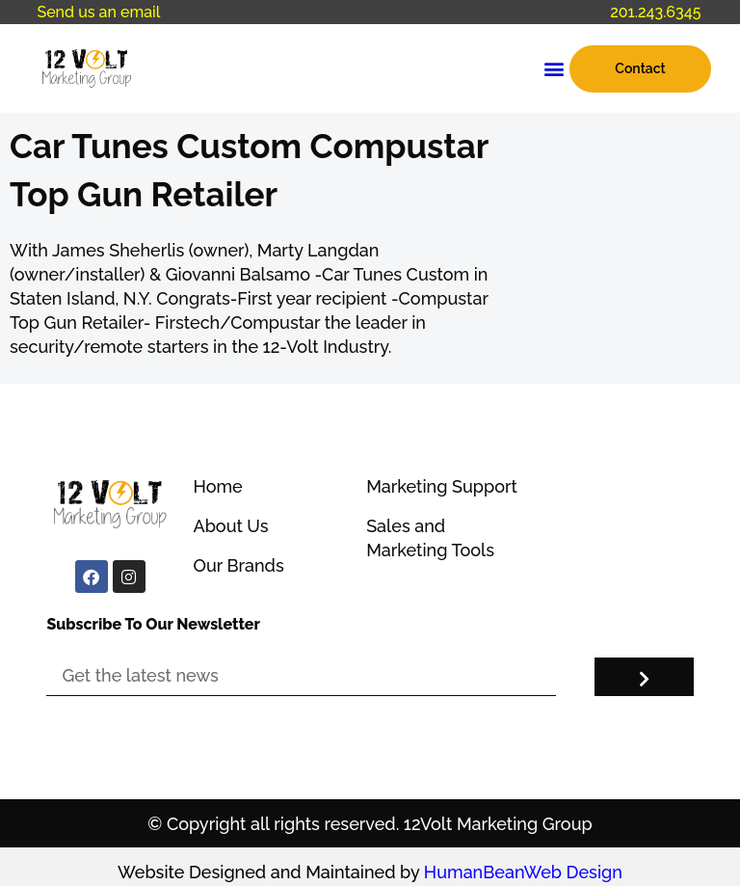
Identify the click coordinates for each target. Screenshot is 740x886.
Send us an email (98, 12)
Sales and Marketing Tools (430, 538)
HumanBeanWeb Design (523, 872)
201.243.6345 (655, 12)
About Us (230, 526)
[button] (553, 69)
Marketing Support (441, 486)
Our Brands (238, 565)
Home (217, 486)
